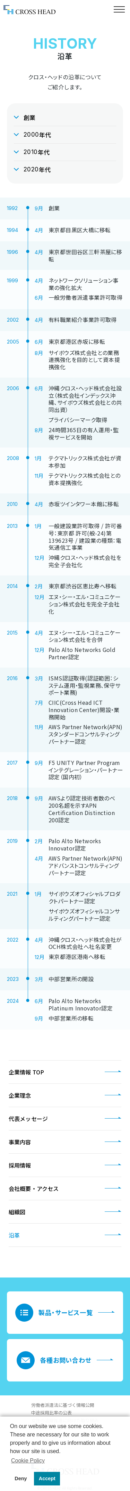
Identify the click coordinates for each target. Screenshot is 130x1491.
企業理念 (20, 1095)
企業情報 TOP (26, 1072)
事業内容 (20, 1142)
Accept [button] (47, 1478)
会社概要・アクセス (34, 1188)
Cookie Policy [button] (28, 1461)
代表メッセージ (28, 1118)
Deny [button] (21, 1478)
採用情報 (20, 1165)
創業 (30, 117)
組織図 (17, 1212)
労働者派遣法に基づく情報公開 (62, 1405)
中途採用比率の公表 (51, 1413)
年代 (37, 134)
